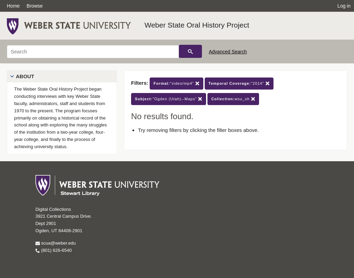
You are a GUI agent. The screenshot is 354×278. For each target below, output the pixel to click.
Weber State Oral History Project (196, 25)
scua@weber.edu (55, 243)
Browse (34, 6)
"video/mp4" (176, 83)
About (25, 76)
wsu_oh (233, 99)
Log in (344, 6)
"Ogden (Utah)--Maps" (168, 99)
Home (13, 6)
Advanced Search (228, 51)
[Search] (93, 51)
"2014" (239, 83)
